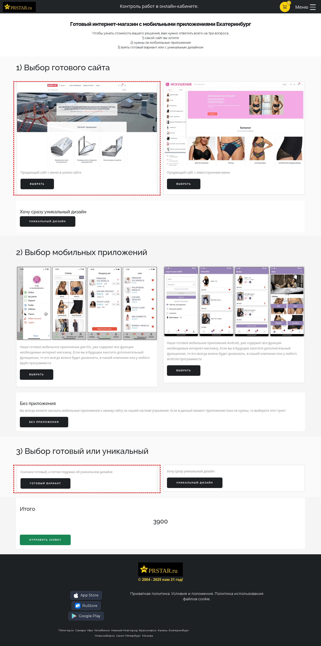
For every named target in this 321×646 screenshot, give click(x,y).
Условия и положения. (192, 594)
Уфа (90, 630)
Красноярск (148, 630)
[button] (86, 595)
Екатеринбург (179, 630)
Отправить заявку (45, 539)
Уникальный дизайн (47, 221)
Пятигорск (67, 630)
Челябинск (102, 630)
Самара (81, 630)
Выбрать (37, 184)
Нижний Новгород (125, 630)
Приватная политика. (150, 594)
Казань (163, 630)
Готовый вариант (45, 483)
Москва (148, 635)
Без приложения (44, 422)
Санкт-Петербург (129, 635)
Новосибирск (105, 635)
